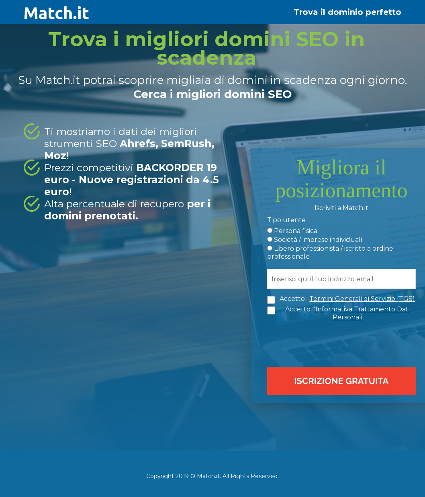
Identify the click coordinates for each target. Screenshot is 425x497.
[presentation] (343, 343)
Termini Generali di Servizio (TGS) (362, 299)
